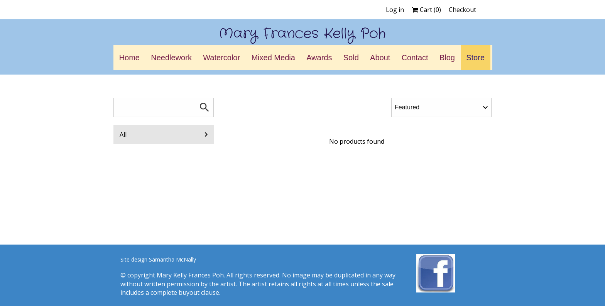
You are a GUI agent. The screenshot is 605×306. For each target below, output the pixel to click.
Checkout (462, 9)
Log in (395, 9)
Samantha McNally (172, 259)
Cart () (426, 9)
